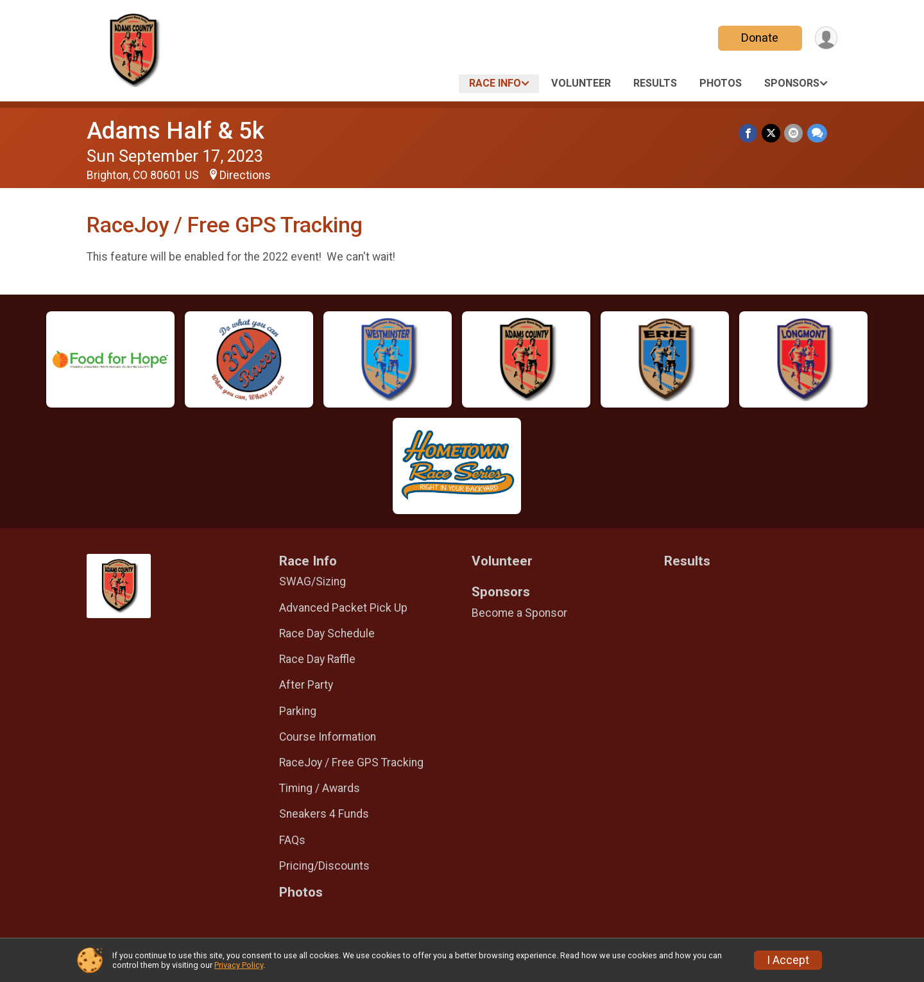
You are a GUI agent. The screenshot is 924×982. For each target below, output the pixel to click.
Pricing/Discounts (324, 865)
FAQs (292, 840)
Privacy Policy (238, 965)
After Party (306, 684)
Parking (297, 711)
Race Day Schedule (327, 633)
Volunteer (581, 83)
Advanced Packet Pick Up (343, 607)
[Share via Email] (794, 133)
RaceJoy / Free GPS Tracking (351, 762)
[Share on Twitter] (771, 133)
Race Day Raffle (317, 659)
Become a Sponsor (519, 613)
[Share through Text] (817, 133)
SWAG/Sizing (312, 581)
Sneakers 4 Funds (324, 813)
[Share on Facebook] (749, 133)
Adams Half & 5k (175, 130)
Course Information (327, 736)
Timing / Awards (319, 788)
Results (655, 83)
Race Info (495, 83)
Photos (720, 83)
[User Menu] (825, 38)
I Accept (788, 960)
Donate (759, 37)
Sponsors (791, 83)
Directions (245, 175)
